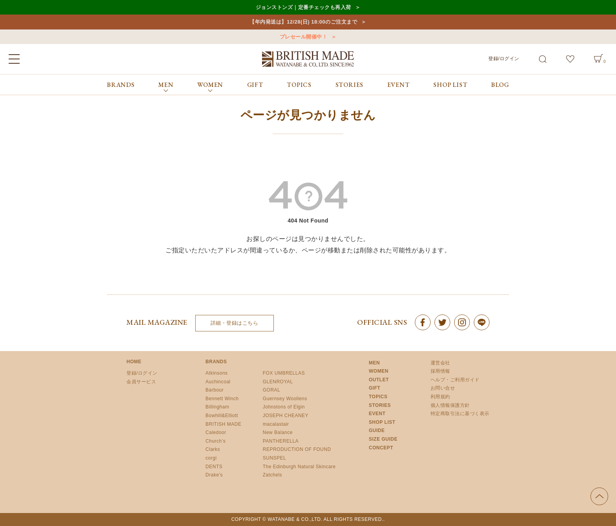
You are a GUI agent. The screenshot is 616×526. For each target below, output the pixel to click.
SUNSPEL (274, 458)
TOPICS (299, 85)
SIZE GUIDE (383, 439)
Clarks (212, 449)
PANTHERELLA (281, 441)
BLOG (500, 85)
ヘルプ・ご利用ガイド (455, 380)
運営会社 (440, 363)
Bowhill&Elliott (221, 415)
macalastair (276, 424)
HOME (133, 361)
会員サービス (141, 381)
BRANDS (121, 85)
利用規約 (440, 396)
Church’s (215, 441)
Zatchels (272, 475)
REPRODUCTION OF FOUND (297, 449)
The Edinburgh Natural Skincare (299, 466)
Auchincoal (218, 381)
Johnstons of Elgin (284, 407)
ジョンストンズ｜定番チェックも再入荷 (303, 7)
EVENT (398, 85)
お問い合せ (443, 388)
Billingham (217, 407)
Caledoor (215, 432)
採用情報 (440, 371)
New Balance (278, 432)
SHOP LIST (450, 85)
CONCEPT (381, 448)
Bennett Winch (222, 398)
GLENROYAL (278, 381)
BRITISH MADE (223, 424)
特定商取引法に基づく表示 (460, 413)
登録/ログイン (503, 58)
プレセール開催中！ (304, 37)
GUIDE (377, 430)
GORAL (271, 390)
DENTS (213, 466)
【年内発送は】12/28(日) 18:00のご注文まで (303, 22)
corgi (211, 458)
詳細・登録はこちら (234, 323)
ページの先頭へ (599, 496)
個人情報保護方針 (450, 405)
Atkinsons (216, 373)
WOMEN (379, 371)
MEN (374, 363)
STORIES (350, 85)
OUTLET (379, 380)
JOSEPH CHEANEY (285, 415)
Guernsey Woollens (285, 398)
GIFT (255, 85)
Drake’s (214, 475)
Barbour (214, 390)
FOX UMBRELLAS (284, 373)
